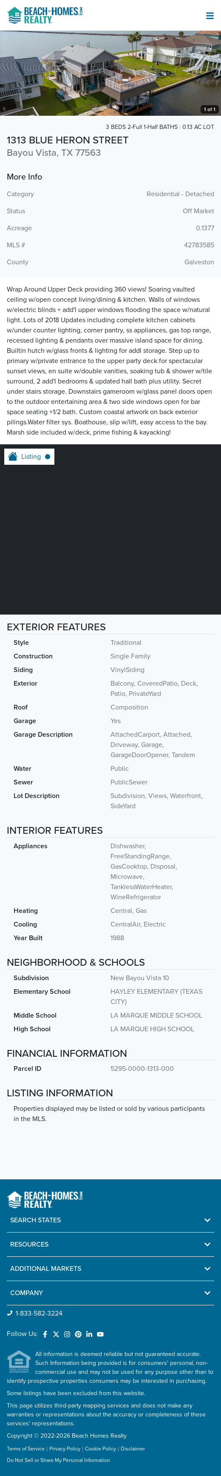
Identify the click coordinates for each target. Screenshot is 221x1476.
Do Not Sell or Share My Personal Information (58, 1461)
